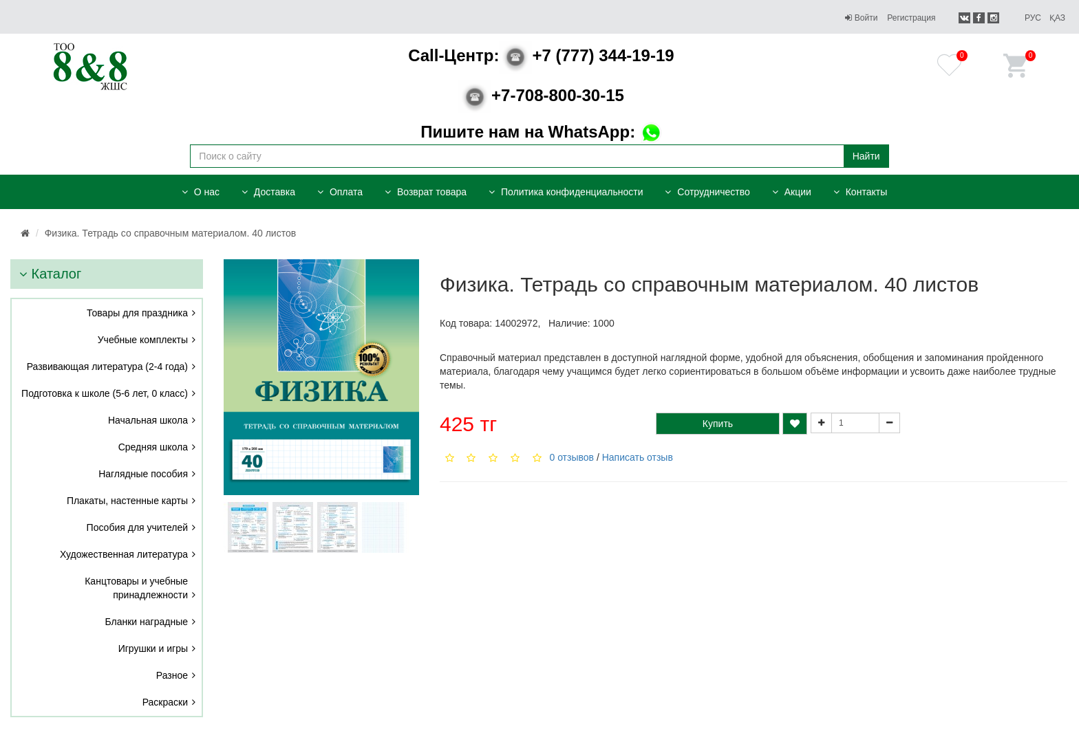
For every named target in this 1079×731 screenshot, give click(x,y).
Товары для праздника (137, 312)
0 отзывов (571, 457)
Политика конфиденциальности (566, 191)
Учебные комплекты (143, 339)
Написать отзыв (637, 457)
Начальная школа (148, 420)
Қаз (1057, 18)
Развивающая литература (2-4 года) (107, 366)
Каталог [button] (50, 273)
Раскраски (165, 702)
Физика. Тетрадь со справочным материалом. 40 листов (170, 233)
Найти (866, 156)
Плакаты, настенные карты (127, 500)
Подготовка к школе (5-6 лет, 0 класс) (104, 393)
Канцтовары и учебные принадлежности (136, 588)
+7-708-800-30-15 (541, 95)
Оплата (340, 191)
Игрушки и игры (153, 648)
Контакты (860, 191)
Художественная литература (124, 554)
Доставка (268, 191)
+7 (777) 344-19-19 (541, 55)
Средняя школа (153, 446)
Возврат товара (426, 191)
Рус (1033, 18)
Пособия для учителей (137, 527)
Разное (172, 675)
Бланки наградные (147, 621)
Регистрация (911, 18)
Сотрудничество (707, 191)
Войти (861, 18)
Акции (791, 191)
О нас (201, 191)
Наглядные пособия (143, 473)
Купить (718, 423)
